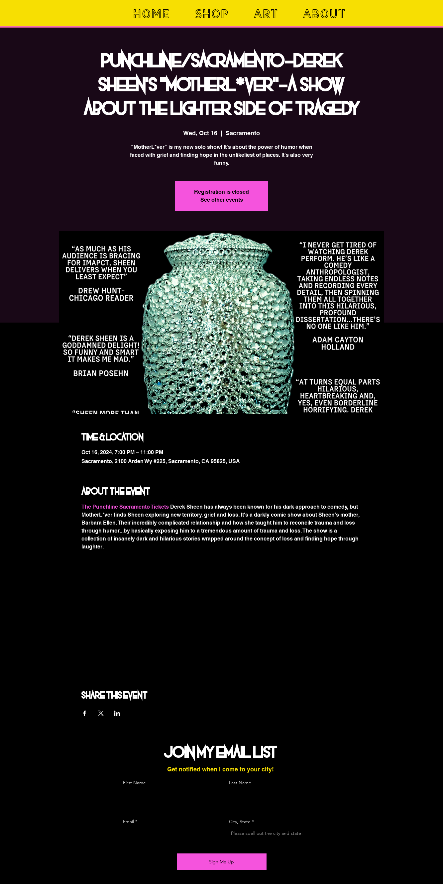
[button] (219, 14)
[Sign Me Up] (222, 861)
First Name (134, 782)
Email (128, 821)
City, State (240, 821)
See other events (221, 200)
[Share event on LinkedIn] (117, 713)
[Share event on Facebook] (84, 713)
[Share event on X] (101, 713)
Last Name (240, 782)
